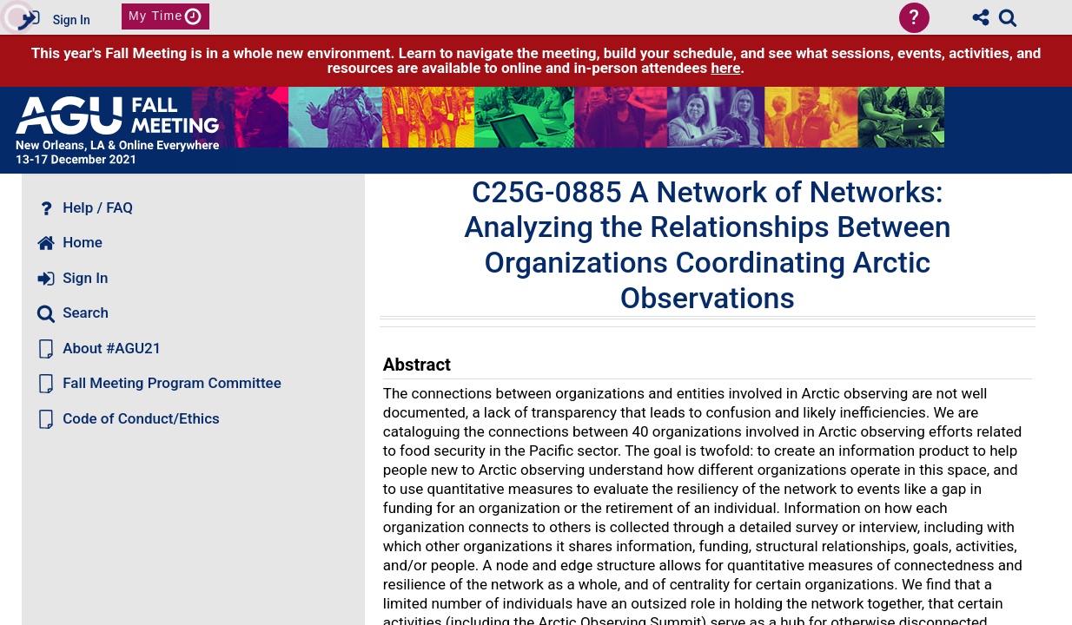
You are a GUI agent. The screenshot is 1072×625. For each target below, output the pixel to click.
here (725, 67)
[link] (1007, 17)
